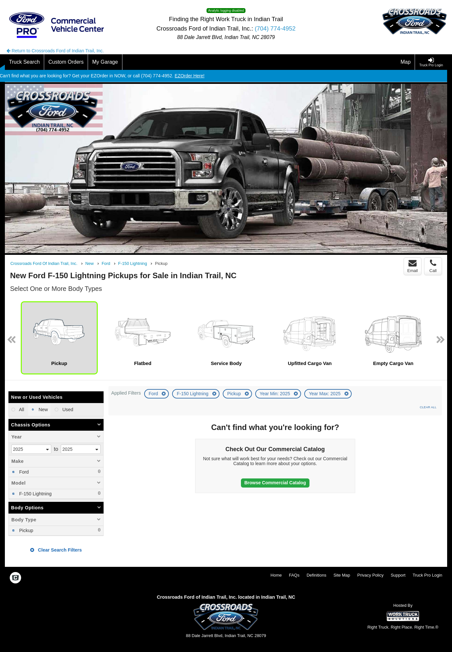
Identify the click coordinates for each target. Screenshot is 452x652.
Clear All (428, 407)
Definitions (316, 575)
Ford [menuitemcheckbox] (23, 472)
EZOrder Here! (190, 75)
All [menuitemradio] (21, 409)
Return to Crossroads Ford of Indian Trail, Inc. (55, 50)
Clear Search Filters (56, 550)
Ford (154, 393)
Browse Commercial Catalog (275, 482)
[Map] (405, 62)
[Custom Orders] (66, 62)
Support (398, 575)
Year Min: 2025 (276, 393)
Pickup (234, 393)
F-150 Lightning (193, 393)
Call (432, 266)
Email (412, 266)
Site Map (341, 575)
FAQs (294, 575)
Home (276, 575)
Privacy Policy (370, 575)
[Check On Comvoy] (15, 578)
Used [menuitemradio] (67, 409)
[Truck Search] (24, 62)
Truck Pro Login (427, 575)
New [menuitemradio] (42, 409)
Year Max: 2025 (325, 393)
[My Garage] (105, 62)
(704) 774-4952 (275, 28)
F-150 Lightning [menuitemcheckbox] (35, 493)
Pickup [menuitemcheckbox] (25, 530)
